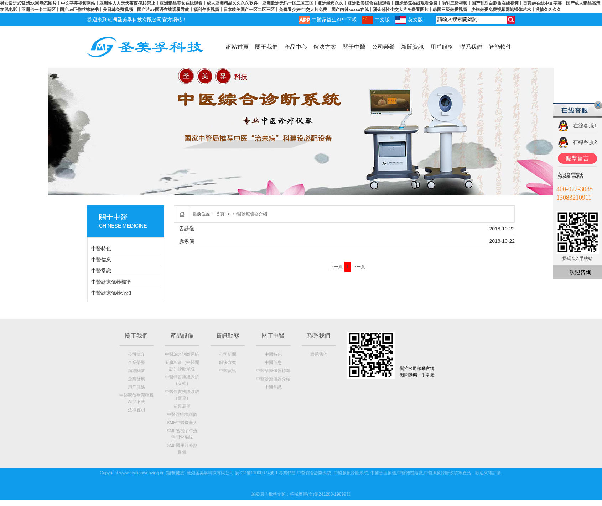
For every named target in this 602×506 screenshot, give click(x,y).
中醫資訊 (227, 370)
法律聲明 (136, 409)
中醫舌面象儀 (383, 472)
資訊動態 (227, 336)
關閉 (598, 105)
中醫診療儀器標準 (111, 282)
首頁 (220, 214)
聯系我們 (471, 47)
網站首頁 (237, 47)
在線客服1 (585, 125)
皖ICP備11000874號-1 (256, 472)
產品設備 (182, 336)
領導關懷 (136, 370)
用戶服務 (441, 47)
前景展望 (182, 406)
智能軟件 (500, 47)
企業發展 (136, 378)
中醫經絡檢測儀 (182, 414)
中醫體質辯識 (410, 472)
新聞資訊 (412, 47)
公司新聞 (227, 354)
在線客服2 (585, 142)
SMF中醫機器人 (182, 422)
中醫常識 (101, 270)
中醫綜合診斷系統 (182, 354)
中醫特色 (101, 248)
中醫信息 (101, 259)
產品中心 (295, 47)
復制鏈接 (175, 472)
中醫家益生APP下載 (328, 20)
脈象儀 (186, 241)
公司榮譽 (383, 47)
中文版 (376, 20)
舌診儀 (186, 228)
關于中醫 (354, 47)
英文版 (409, 20)
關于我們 (266, 47)
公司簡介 (136, 354)
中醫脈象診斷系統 (351, 472)
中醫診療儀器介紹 (111, 293)
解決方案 (324, 47)
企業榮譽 (136, 362)
